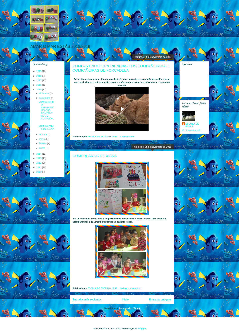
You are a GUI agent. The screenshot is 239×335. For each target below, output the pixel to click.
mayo (42, 139)
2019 (39, 71)
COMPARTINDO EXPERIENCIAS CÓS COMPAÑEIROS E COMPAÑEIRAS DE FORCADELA (120, 68)
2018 (39, 76)
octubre (43, 134)
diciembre (44, 93)
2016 (39, 85)
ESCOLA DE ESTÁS (192, 125)
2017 (39, 80)
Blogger (142, 328)
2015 (39, 89)
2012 (39, 162)
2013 (39, 158)
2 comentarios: (128, 136)
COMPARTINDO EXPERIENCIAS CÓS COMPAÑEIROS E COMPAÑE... (46, 111)
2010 (39, 172)
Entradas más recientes (87, 299)
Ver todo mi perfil (190, 130)
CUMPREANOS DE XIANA (95, 156)
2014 (39, 153)
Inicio (125, 299)
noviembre (44, 98)
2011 (39, 167)
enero (42, 148)
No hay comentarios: (131, 288)
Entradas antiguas (160, 299)
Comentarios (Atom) (129, 308)
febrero (43, 143)
